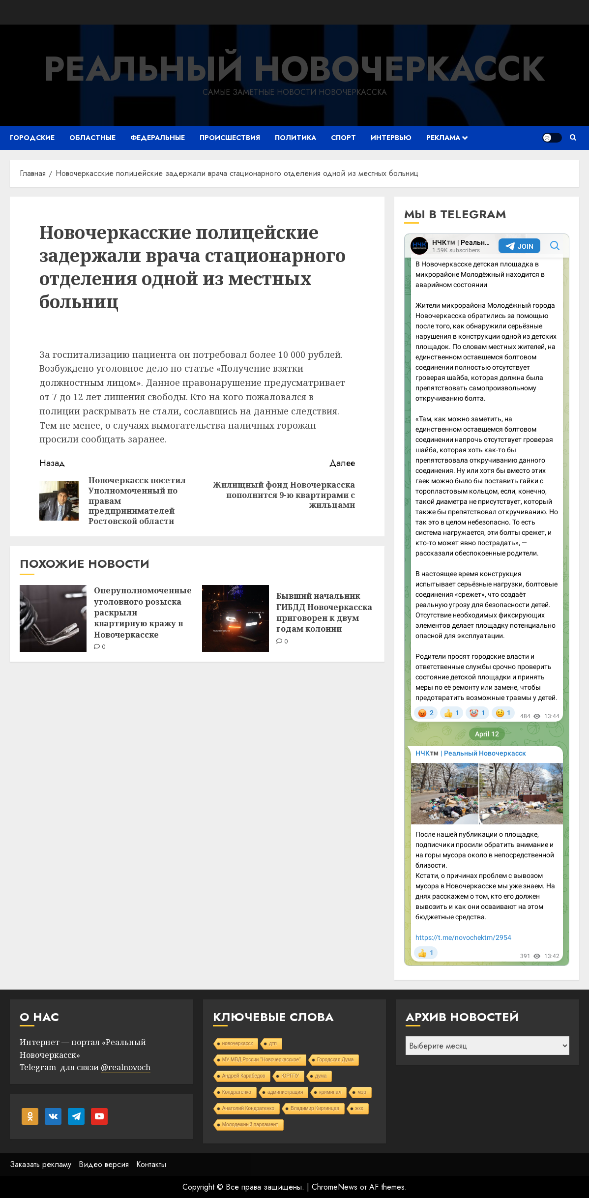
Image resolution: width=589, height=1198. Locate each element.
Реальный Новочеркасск (294, 68)
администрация (285, 1092)
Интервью (391, 138)
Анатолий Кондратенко (248, 1108)
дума (320, 1076)
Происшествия (230, 138)
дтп (273, 1043)
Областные (92, 138)
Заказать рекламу (40, 1164)
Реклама (443, 138)
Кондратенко (236, 1092)
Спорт (343, 138)
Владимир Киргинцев (315, 1108)
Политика (295, 138)
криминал (330, 1092)
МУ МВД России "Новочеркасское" (261, 1059)
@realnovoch (125, 1067)
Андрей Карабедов (243, 1076)
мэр (361, 1092)
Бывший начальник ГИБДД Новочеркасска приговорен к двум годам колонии (324, 612)
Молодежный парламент (250, 1124)
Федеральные (157, 138)
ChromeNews (334, 1187)
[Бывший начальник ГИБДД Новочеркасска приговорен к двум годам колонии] (235, 618)
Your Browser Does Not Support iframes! (486, 600)
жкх (359, 1108)
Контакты (151, 1164)
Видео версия (104, 1164)
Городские (32, 138)
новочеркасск (237, 1043)
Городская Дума (335, 1059)
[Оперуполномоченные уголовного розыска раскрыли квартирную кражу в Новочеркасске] (53, 618)
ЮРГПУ (290, 1076)
